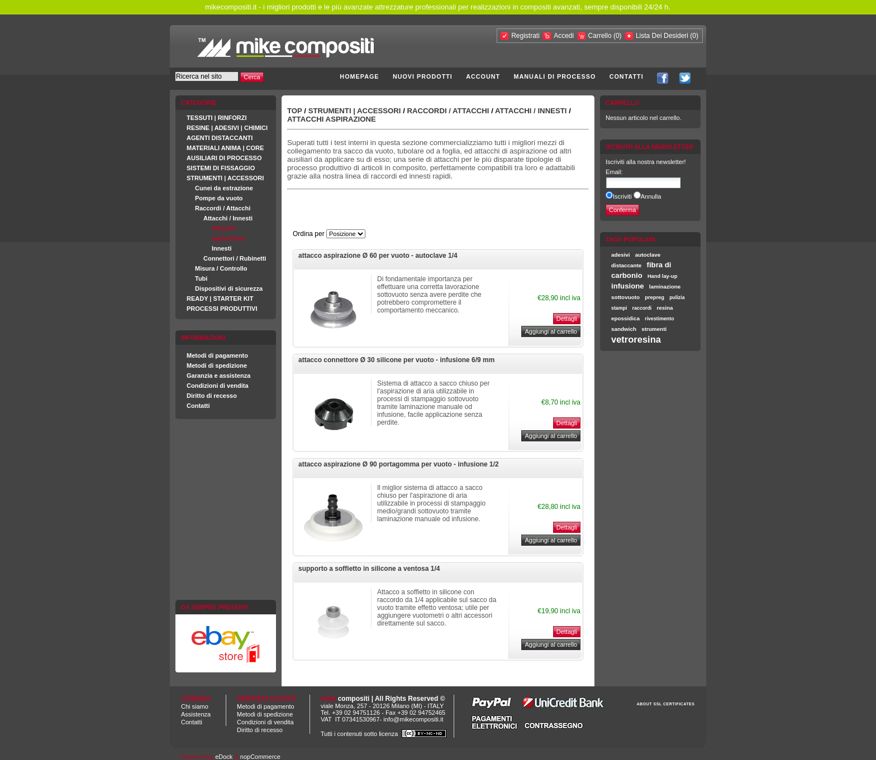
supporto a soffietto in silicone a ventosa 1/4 (369, 569)
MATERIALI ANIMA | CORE (225, 148)
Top (294, 111)
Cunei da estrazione (224, 188)
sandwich (623, 329)
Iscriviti (622, 196)
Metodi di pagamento (217, 355)
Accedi (564, 36)
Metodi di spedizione (217, 365)
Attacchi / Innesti (228, 218)
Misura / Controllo (221, 268)
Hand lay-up (662, 276)
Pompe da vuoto (219, 198)
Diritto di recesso (212, 395)
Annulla (651, 196)
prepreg (654, 297)
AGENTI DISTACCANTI (220, 137)
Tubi (201, 278)
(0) (617, 36)
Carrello (600, 36)
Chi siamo (194, 706)
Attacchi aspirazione (331, 119)
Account (483, 76)
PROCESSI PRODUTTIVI (222, 308)
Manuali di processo (555, 76)
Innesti (221, 248)
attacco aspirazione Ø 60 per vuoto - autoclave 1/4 (378, 255)
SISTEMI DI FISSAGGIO (221, 168)
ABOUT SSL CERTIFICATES (666, 704)
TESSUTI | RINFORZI (217, 117)
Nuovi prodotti (423, 76)
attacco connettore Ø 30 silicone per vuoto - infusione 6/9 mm (396, 360)
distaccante (626, 265)
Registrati (525, 36)
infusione (627, 286)
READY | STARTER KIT (220, 298)
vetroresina (636, 339)
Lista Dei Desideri (662, 36)
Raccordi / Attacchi (222, 208)
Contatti (627, 76)
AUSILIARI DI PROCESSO (224, 158)
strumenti (653, 329)
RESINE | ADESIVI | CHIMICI (227, 127)
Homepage (359, 76)
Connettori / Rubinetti (234, 258)
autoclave (648, 255)
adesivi (620, 255)
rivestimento (659, 318)
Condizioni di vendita (218, 385)
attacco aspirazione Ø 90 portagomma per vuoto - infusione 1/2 (398, 464)
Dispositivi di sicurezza (229, 288)
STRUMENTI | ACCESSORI (225, 178)
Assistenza (196, 714)
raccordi (642, 308)
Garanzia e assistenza (218, 375)
